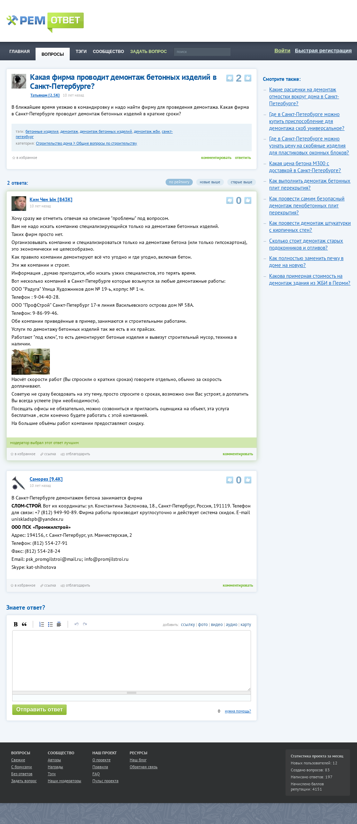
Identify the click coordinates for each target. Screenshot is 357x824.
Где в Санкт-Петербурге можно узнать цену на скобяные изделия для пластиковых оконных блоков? (309, 145)
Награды (55, 777)
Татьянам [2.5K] (45, 95)
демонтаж (69, 131)
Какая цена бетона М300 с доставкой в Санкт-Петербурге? (305, 167)
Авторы (54, 770)
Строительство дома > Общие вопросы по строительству (86, 143)
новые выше (210, 182)
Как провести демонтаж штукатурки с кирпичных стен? (310, 226)
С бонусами (21, 777)
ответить (243, 157)
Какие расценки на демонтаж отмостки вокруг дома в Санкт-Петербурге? (304, 96)
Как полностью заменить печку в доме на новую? (306, 261)
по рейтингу (179, 182)
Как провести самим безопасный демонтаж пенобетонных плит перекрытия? (306, 205)
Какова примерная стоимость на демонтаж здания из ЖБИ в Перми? (309, 279)
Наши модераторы (64, 791)
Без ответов (21, 784)
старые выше (241, 182)
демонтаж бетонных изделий (106, 131)
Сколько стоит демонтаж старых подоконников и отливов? (306, 244)
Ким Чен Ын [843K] (51, 199)
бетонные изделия (42, 131)
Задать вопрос (24, 791)
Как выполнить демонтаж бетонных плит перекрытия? (309, 184)
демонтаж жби (147, 131)
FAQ (96, 784)
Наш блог (138, 770)
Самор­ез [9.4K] (46, 479)
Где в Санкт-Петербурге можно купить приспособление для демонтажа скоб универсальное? (306, 121)
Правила (100, 777)
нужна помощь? (238, 721)
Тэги (52, 784)
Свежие (18, 770)
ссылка (48, 453)
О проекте (101, 770)
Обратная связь (144, 777)
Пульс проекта (105, 791)
